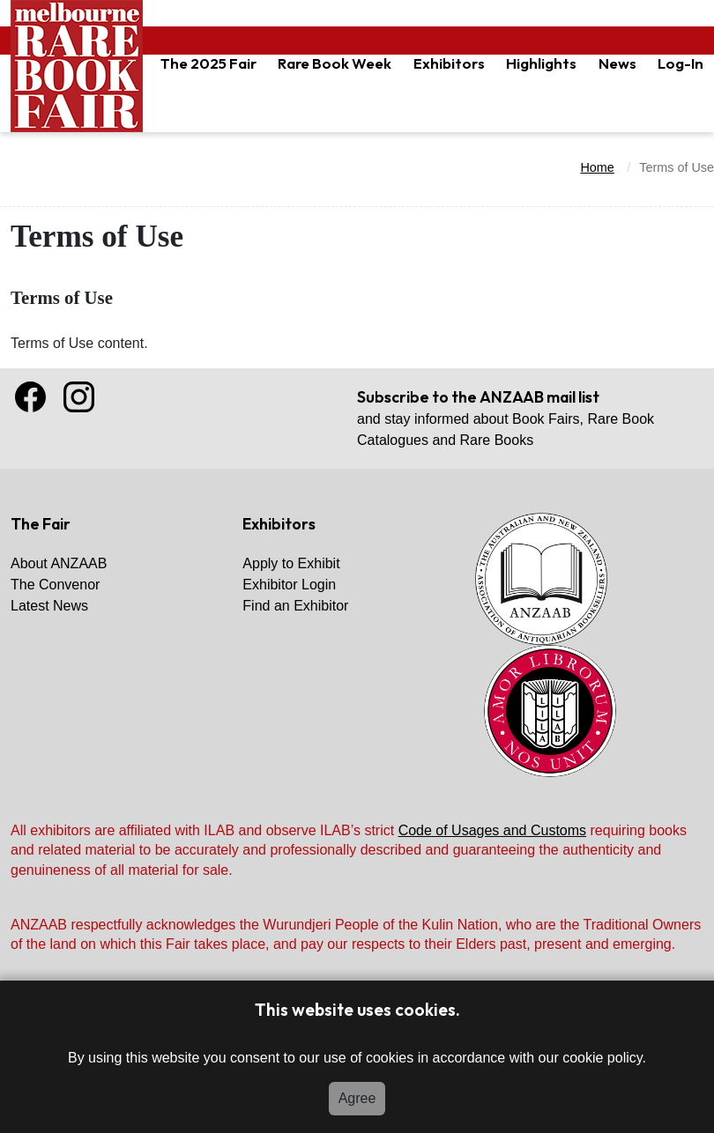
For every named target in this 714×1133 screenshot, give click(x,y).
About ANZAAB (59, 563)
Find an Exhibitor (295, 605)
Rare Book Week (334, 63)
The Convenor (55, 584)
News (617, 63)
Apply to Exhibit (290, 563)
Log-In (680, 63)
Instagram (78, 396)
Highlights (541, 63)
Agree (357, 1098)
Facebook (30, 396)
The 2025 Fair (208, 63)
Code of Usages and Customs (492, 830)
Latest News (49, 605)
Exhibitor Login (289, 584)
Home (597, 167)
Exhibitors (449, 63)
